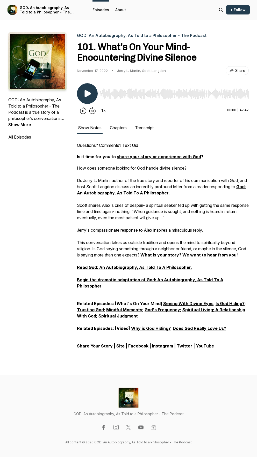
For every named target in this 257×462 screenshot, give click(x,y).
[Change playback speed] (103, 110)
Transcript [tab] (144, 127)
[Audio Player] (174, 92)
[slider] (174, 93)
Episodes (100, 9)
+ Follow (238, 9)
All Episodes (19, 137)
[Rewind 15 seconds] (83, 110)
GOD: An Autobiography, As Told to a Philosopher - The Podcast (45, 9)
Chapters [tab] (118, 127)
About (120, 9)
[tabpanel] (163, 248)
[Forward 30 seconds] (92, 110)
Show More (19, 124)
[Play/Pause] (87, 93)
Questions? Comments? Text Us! (107, 145)
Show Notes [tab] (90, 127)
